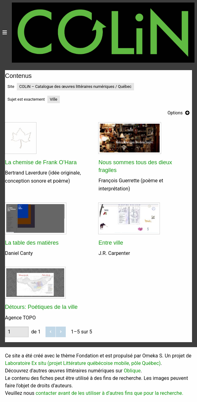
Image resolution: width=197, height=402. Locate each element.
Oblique (132, 371)
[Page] (17, 332)
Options (175, 112)
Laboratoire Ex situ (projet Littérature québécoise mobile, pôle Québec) (83, 363)
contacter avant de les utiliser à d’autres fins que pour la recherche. (109, 393)
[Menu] (4, 32)
